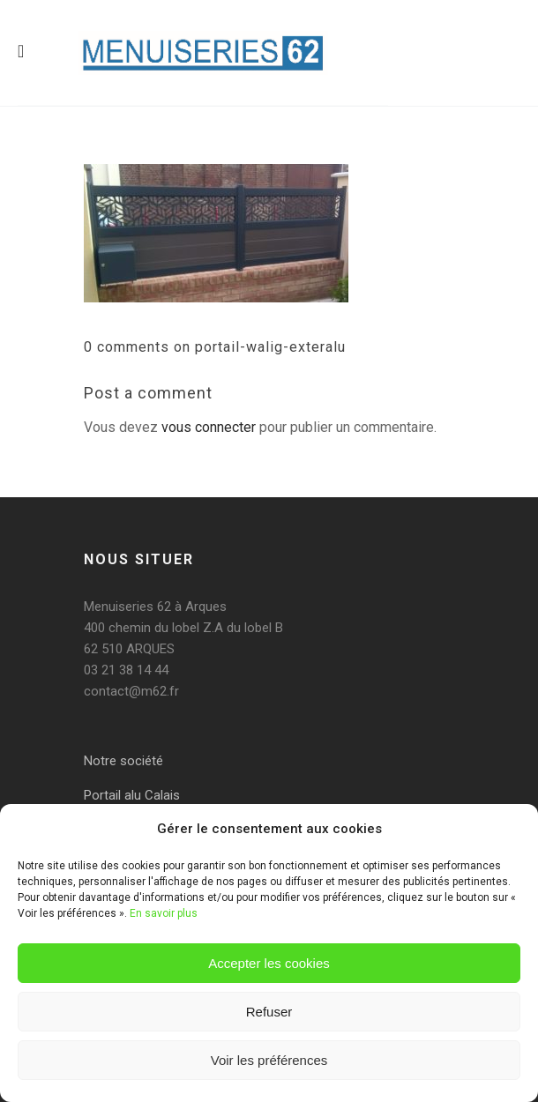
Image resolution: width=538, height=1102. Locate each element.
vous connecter (208, 427)
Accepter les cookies (269, 963)
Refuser (269, 1011)
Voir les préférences (269, 1060)
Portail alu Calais (132, 795)
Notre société (123, 761)
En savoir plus (164, 913)
